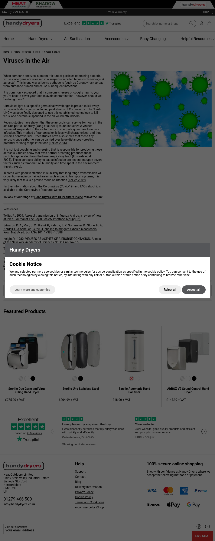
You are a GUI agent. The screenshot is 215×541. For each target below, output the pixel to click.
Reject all (170, 289)
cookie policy (156, 271)
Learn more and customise (32, 289)
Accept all (193, 289)
